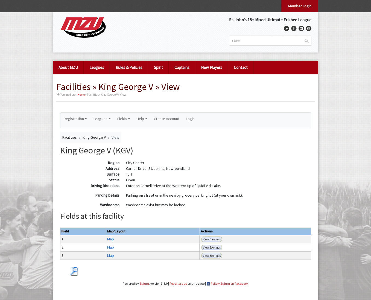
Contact (241, 67)
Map (110, 239)
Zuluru (144, 283)
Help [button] (140, 118)
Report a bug (178, 283)
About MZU (68, 67)
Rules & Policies (129, 67)
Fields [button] (122, 118)
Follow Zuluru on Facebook (229, 283)
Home (81, 95)
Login (190, 118)
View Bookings (212, 239)
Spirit (158, 67)
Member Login (299, 6)
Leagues (96, 67)
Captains (181, 67)
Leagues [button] (100, 118)
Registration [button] (74, 118)
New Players (211, 67)
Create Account (166, 118)
